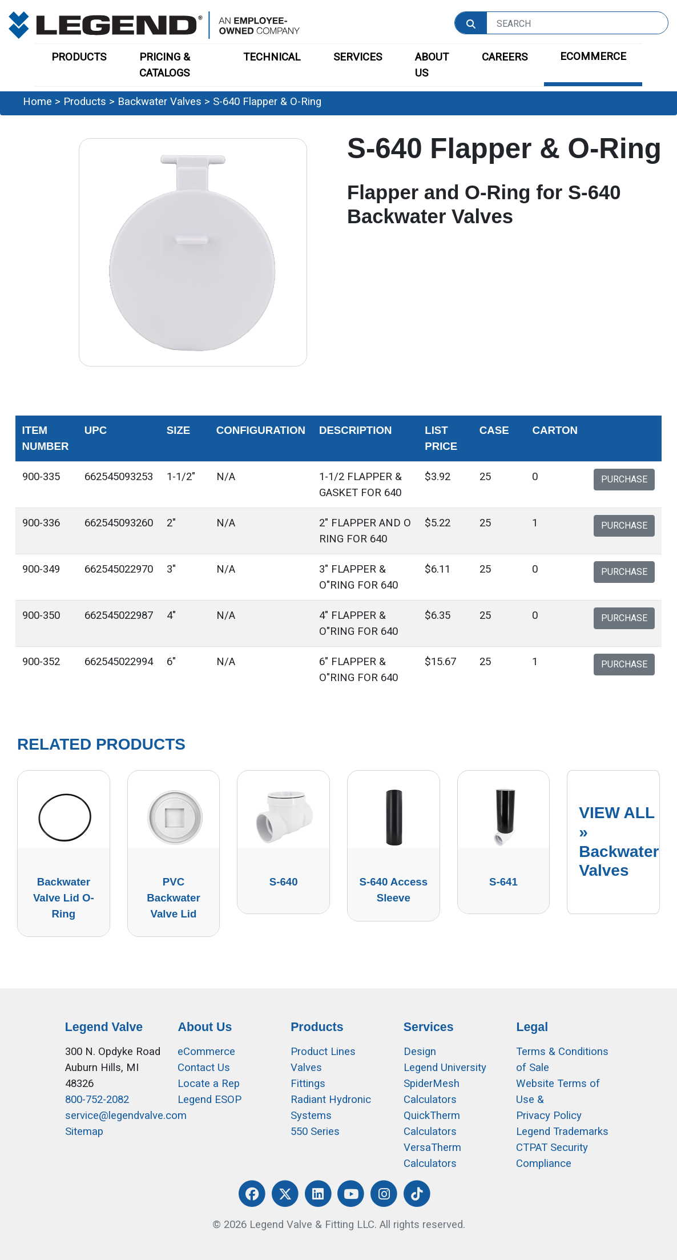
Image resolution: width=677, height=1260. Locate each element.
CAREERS (504, 57)
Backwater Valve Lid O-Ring (63, 898)
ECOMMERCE (593, 56)
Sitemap (84, 1131)
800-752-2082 (97, 1099)
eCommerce (206, 1051)
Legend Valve (104, 1027)
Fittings (308, 1083)
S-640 (283, 882)
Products (84, 101)
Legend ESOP (209, 1099)
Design (420, 1051)
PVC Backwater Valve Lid (173, 898)
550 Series (315, 1131)
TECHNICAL (271, 57)
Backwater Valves (160, 101)
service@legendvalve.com (126, 1115)
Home (37, 101)
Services (429, 1027)
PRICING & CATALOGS (164, 65)
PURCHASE (624, 479)
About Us (205, 1027)
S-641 (503, 882)
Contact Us (204, 1067)
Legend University (445, 1067)
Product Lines (323, 1051)
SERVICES (357, 57)
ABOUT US (432, 65)
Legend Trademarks (562, 1131)
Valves (306, 1067)
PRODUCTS (78, 57)
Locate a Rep (209, 1083)
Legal (532, 1027)
